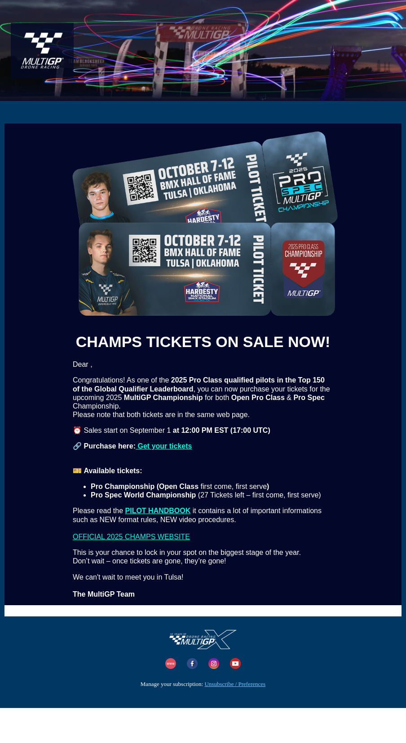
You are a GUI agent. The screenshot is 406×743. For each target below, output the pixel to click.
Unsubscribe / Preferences (234, 684)
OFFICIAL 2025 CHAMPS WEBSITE (131, 537)
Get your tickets (164, 446)
